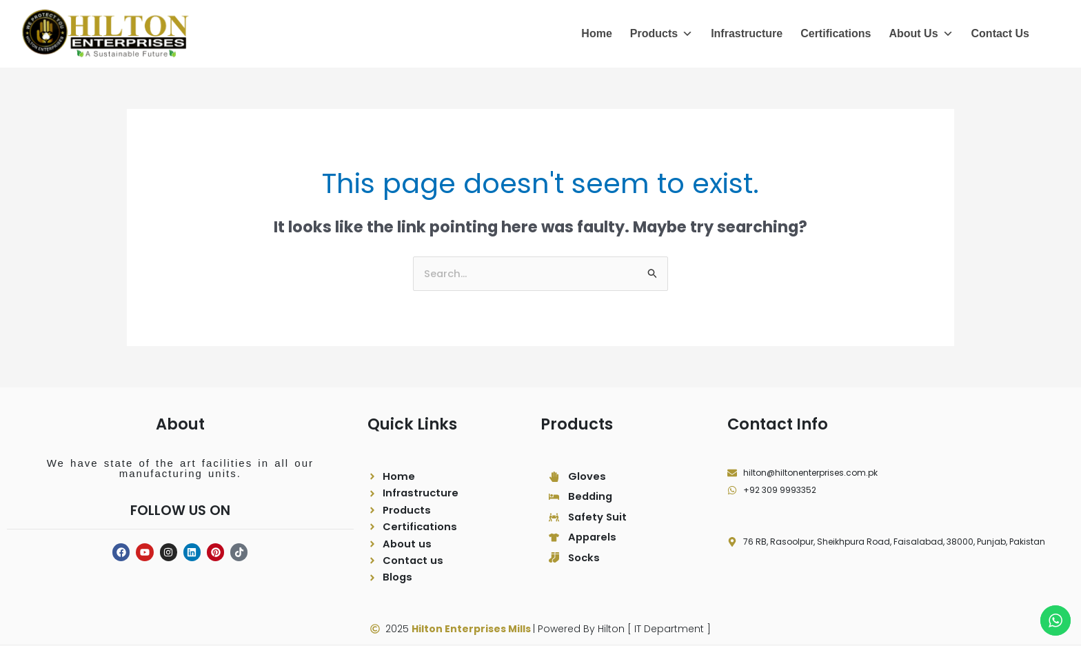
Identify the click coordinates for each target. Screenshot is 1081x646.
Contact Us (1000, 33)
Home (596, 33)
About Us (921, 34)
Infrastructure (746, 33)
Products (661, 34)
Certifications (835, 33)
